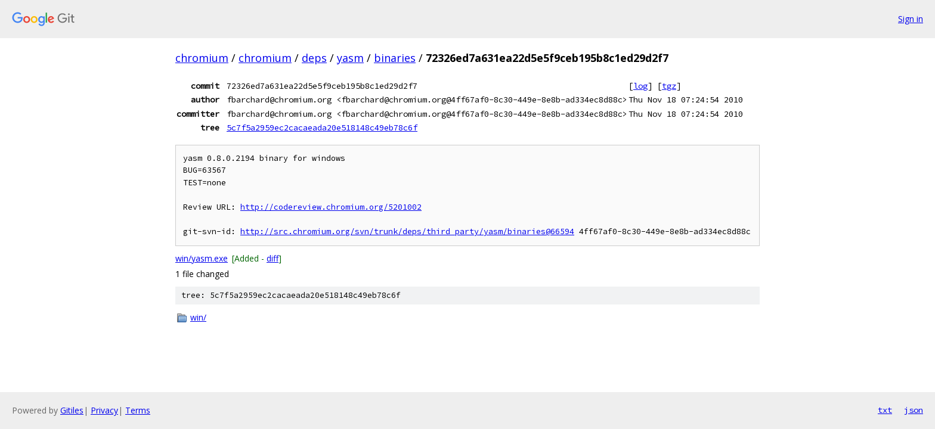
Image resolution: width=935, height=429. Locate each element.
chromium (201, 58)
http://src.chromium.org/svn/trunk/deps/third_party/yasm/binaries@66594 (407, 231)
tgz (669, 85)
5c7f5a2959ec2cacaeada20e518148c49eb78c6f (322, 127)
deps (314, 58)
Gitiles (71, 410)
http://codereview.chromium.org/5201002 (331, 207)
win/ (198, 317)
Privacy (104, 410)
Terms (137, 410)
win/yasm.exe (201, 258)
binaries (395, 58)
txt (885, 410)
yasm (350, 58)
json (913, 410)
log (640, 85)
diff (272, 258)
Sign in (910, 18)
